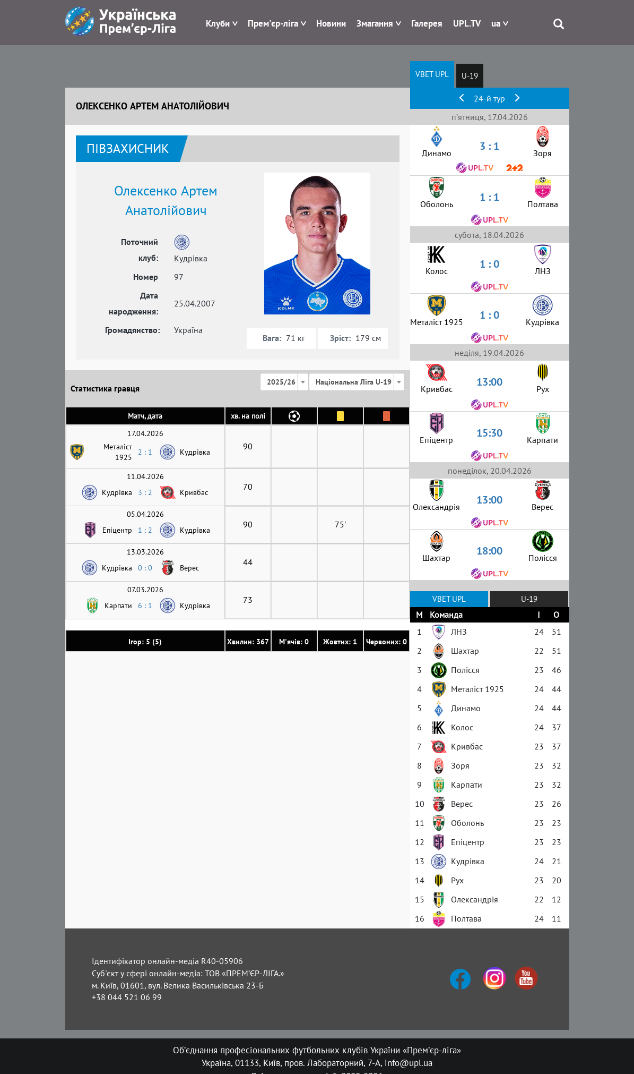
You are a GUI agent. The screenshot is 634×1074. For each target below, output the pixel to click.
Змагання (375, 23)
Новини (331, 23)
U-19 (470, 76)
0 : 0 (145, 568)
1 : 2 (145, 530)
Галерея (426, 23)
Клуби (218, 23)
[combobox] (284, 382)
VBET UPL (432, 74)
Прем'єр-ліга (273, 23)
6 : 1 (145, 605)
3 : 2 (145, 492)
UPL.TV (467, 23)
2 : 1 (145, 452)
